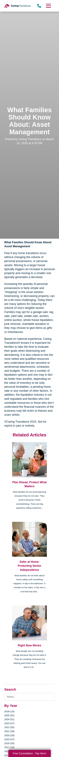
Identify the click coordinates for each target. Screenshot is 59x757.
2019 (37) (9, 739)
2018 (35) (9, 743)
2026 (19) (9, 711)
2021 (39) (9, 731)
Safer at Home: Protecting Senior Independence (29, 565)
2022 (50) (9, 727)
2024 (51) (9, 719)
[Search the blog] (29, 697)
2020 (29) (9, 735)
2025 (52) (9, 715)
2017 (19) (9, 747)
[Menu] (48, 6)
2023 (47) (9, 723)
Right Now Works (29, 645)
